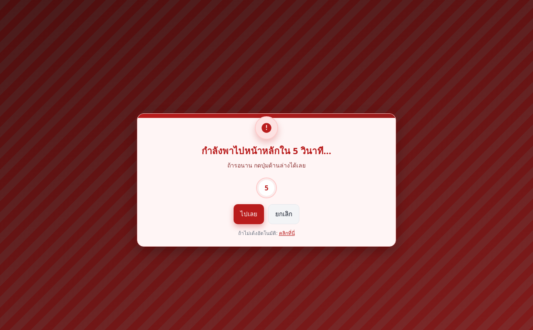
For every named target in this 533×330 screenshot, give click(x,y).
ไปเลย (248, 214)
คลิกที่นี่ (287, 233)
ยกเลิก (283, 214)
